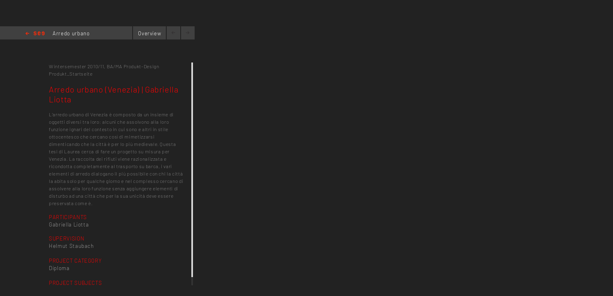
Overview (149, 33)
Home (35, 33)
